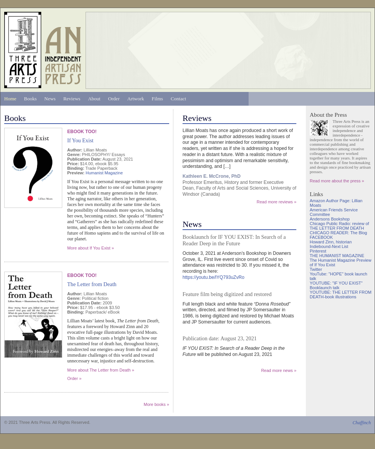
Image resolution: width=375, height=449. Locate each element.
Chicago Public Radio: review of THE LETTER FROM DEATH (339, 225)
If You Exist (80, 140)
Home (10, 98)
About (94, 98)
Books (30, 98)
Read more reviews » (276, 202)
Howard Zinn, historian (331, 242)
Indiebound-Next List (329, 246)
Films (157, 98)
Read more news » (278, 370)
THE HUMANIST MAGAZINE (337, 255)
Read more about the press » (337, 181)
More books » (156, 404)
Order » (74, 378)
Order (114, 98)
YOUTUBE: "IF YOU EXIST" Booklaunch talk (336, 285)
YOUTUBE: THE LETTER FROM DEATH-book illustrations (341, 294)
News (50, 98)
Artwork (135, 98)
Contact (178, 98)
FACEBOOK (321, 237)
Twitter (316, 269)
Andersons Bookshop (330, 219)
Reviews (72, 98)
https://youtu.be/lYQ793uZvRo (213, 277)
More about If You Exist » (90, 248)
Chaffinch (361, 422)
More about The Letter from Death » (100, 370)
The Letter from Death (91, 284)
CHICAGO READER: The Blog (338, 232)
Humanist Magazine (104, 173)
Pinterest (318, 251)
